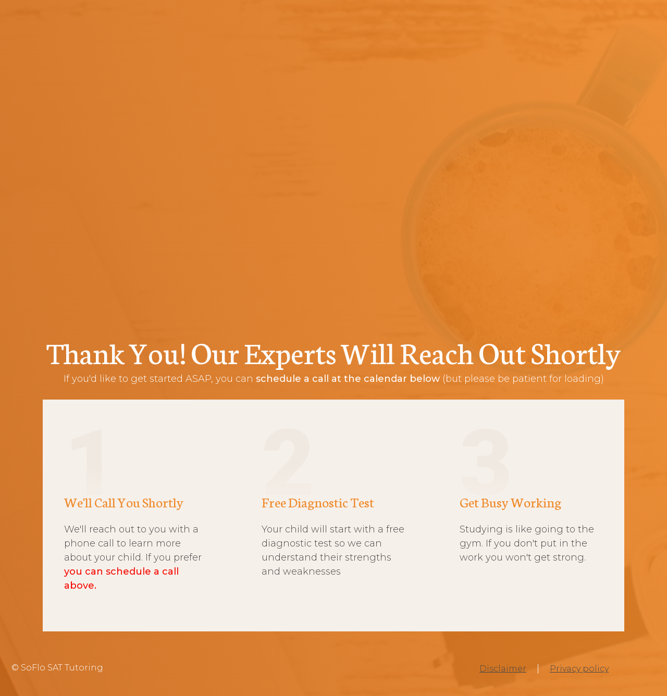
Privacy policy (579, 669)
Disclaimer (502, 669)
